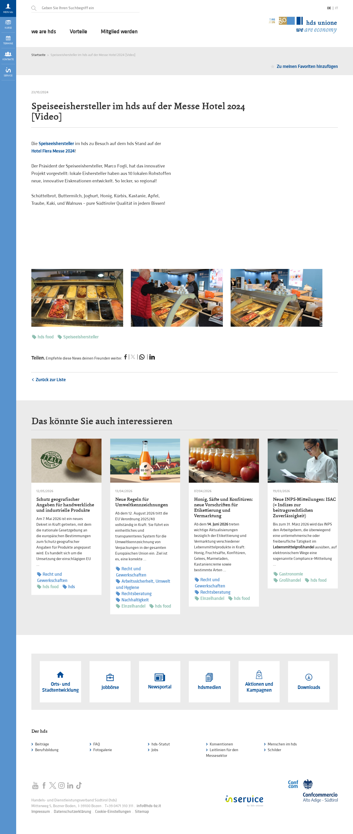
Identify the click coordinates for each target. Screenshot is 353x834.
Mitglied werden (119, 32)
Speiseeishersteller (57, 143)
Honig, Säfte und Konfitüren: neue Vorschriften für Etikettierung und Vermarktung (223, 507)
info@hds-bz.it (149, 806)
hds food (42, 337)
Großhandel (287, 580)
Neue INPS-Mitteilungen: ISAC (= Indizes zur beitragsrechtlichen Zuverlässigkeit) (304, 507)
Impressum (40, 811)
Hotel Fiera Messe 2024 (53, 151)
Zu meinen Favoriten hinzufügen (307, 66)
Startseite (38, 55)
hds (69, 587)
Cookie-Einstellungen (113, 811)
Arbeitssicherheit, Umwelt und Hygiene (143, 584)
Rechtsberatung (133, 594)
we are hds (43, 32)
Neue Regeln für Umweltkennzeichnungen (141, 502)
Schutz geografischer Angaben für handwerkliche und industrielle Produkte (65, 504)
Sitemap (142, 811)
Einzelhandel (130, 606)
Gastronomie (288, 574)
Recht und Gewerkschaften (52, 577)
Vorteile (78, 32)
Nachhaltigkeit (132, 600)
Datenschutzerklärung (72, 811)
